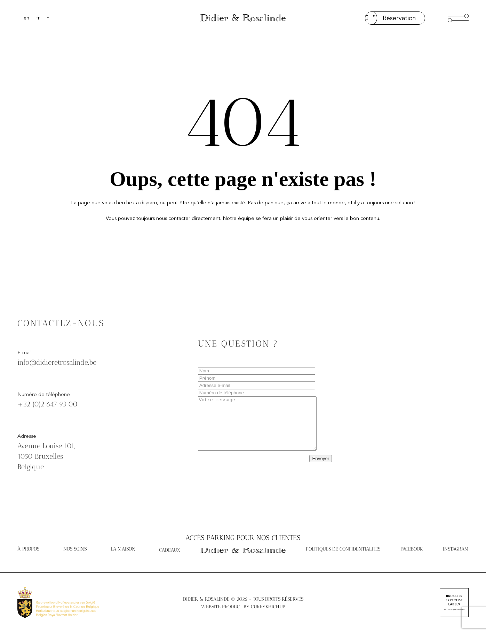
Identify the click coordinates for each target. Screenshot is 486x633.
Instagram (456, 549)
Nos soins (75, 549)
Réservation (390, 18)
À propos (28, 549)
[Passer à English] (26, 18)
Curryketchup (268, 607)
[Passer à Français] (38, 18)
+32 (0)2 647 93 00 (47, 411)
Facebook (411, 549)
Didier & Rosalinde (243, 18)
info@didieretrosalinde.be (56, 369)
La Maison (123, 549)
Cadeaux (169, 550)
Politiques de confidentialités (343, 549)
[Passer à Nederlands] (48, 18)
